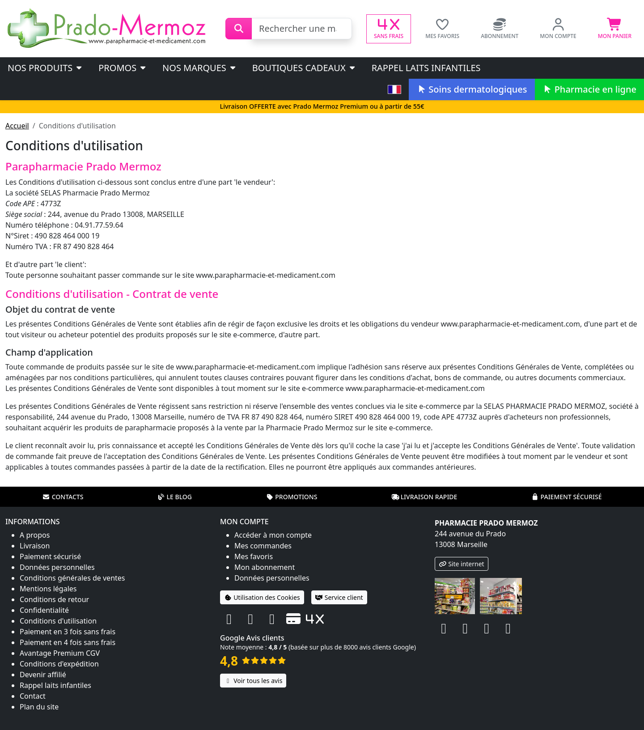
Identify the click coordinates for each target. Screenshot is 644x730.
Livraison (35, 546)
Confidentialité (44, 610)
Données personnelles (57, 567)
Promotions (291, 496)
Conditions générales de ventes (72, 578)
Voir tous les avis (253, 680)
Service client (339, 597)
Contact (33, 696)
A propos (35, 535)
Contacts (63, 496)
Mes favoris (253, 556)
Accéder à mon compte (273, 535)
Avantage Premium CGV (60, 653)
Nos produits (45, 68)
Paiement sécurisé (566, 496)
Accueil (17, 126)
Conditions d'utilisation (58, 621)
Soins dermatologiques (471, 89)
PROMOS (122, 68)
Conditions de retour (54, 599)
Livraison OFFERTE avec (322, 106)
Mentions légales (48, 589)
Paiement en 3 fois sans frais (67, 632)
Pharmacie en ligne (589, 89)
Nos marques (199, 68)
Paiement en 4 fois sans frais (67, 642)
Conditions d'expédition (59, 664)
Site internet (461, 564)
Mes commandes (263, 546)
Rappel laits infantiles (426, 68)
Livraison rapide (424, 496)
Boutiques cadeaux (304, 68)
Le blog (174, 496)
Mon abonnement (264, 567)
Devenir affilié (43, 674)
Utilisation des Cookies (262, 597)
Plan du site (39, 707)
